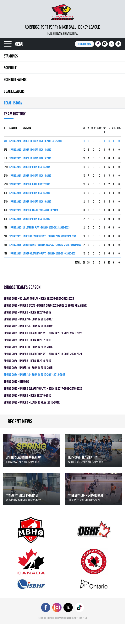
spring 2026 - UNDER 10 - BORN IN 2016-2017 (28, 319)
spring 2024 (15, 141)
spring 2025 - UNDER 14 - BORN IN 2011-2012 (28, 326)
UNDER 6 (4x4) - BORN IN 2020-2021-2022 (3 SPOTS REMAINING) (52, 244)
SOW (99, 127)
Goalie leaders (14, 91)
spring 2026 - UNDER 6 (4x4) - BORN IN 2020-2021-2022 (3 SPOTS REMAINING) (45, 305)
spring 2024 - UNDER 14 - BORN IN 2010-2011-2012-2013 (34, 374)
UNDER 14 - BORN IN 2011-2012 (37, 149)
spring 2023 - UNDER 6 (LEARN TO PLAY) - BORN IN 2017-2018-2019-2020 (43, 388)
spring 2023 (15, 167)
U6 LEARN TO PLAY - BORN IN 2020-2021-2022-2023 (46, 227)
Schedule (10, 67)
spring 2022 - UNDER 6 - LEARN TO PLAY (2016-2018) (32, 402)
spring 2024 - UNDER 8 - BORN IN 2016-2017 (27, 361)
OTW (93, 127)
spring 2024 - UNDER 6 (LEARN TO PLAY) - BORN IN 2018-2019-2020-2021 (43, 354)
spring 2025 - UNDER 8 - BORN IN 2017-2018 (27, 340)
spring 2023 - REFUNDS (16, 381)
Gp (84, 127)
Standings (11, 56)
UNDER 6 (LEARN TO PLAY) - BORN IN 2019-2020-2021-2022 (49, 236)
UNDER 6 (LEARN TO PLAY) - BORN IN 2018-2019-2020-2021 (49, 253)
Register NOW (84, 44)
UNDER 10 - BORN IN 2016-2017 (37, 201)
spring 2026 (15, 201)
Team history (13, 103)
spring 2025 (15, 149)
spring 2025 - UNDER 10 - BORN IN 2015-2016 (28, 347)
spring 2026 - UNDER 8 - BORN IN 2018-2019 (27, 312)
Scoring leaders (15, 79)
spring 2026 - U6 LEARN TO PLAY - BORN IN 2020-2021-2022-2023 (39, 298)
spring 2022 (15, 210)
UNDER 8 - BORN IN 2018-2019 (36, 218)
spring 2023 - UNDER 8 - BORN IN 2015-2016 (27, 395)
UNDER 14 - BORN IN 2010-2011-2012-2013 (42, 141)
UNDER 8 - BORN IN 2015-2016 (36, 167)
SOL (119, 127)
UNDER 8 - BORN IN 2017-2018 (36, 184)
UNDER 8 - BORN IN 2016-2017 (36, 192)
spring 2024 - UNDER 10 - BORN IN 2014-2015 (28, 368)
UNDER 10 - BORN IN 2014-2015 (37, 175)
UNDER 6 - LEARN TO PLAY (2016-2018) (40, 210)
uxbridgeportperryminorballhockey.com (61, 618)
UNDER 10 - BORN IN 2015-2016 (37, 158)
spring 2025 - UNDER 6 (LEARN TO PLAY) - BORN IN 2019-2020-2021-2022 (43, 333)
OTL (113, 127)
